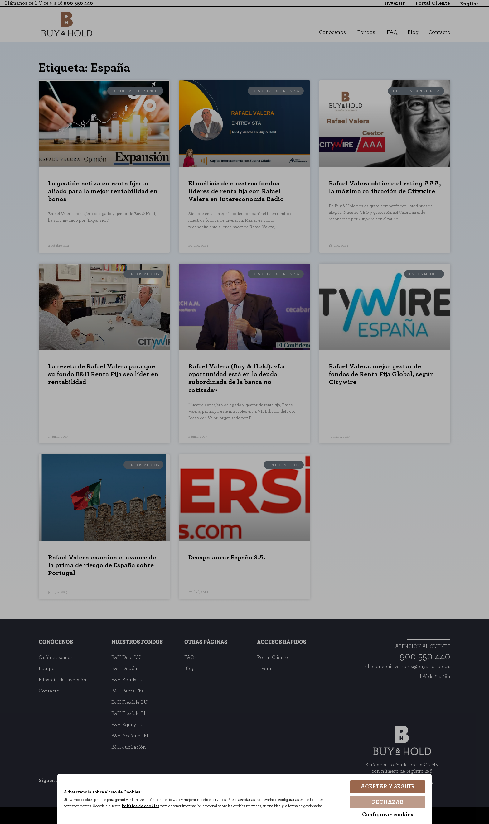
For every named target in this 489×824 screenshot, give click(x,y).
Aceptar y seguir (388, 786)
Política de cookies (140, 806)
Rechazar (388, 802)
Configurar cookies (387, 814)
